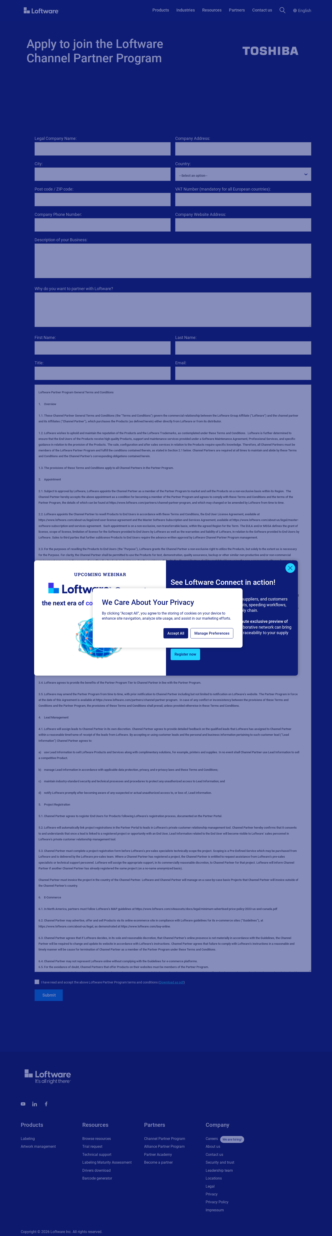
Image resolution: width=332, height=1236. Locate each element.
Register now (185, 654)
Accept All (175, 633)
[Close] (290, 568)
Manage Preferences (211, 633)
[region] (168, 618)
